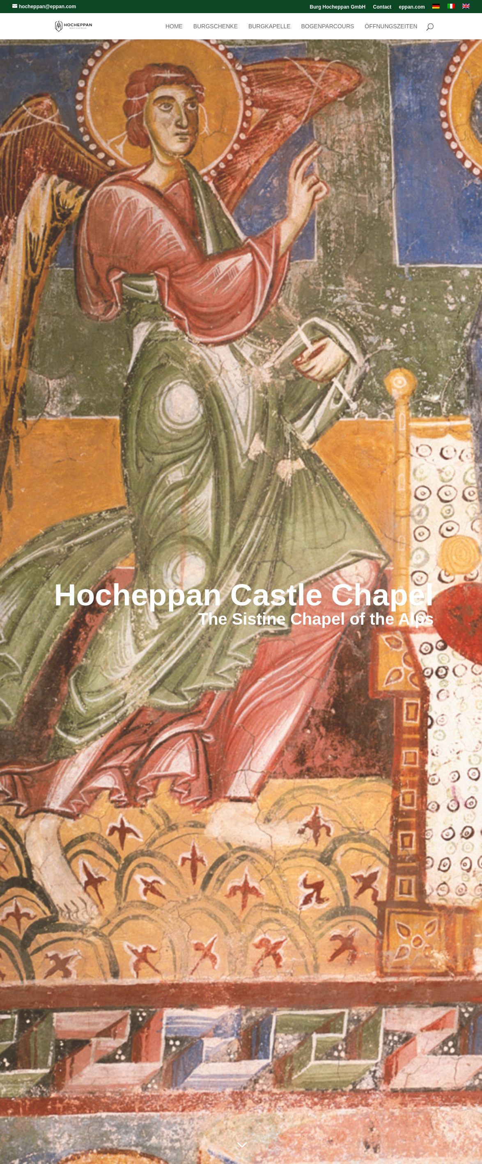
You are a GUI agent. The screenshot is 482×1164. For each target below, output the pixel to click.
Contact (382, 7)
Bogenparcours (327, 26)
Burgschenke (215, 26)
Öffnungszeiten (391, 26)
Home (174, 26)
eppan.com (412, 7)
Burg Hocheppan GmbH (337, 7)
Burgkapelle (269, 26)
